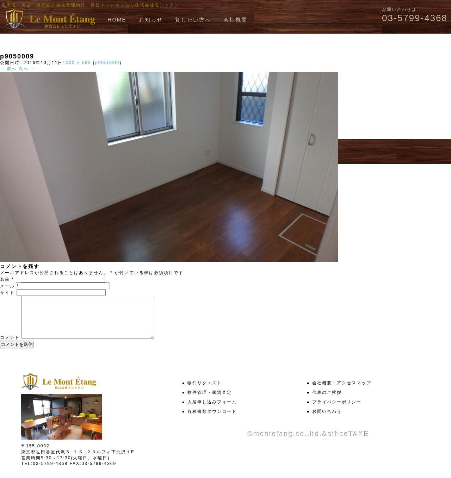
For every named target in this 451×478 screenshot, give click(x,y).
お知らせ (151, 20)
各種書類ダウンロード (212, 419)
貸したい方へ (193, 20)
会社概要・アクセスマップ (341, 391)
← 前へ (8, 68)
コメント (10, 345)
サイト (7, 292)
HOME (116, 20)
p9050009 (107, 62)
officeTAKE (348, 442)
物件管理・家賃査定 (209, 400)
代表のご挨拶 (327, 400)
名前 (7, 279)
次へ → (27, 68)
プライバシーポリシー (337, 410)
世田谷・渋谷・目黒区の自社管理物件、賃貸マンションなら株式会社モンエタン (90, 4)
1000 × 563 (77, 62)
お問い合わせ (327, 419)
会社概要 (235, 20)
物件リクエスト (204, 391)
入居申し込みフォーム (212, 410)
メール (9, 286)
